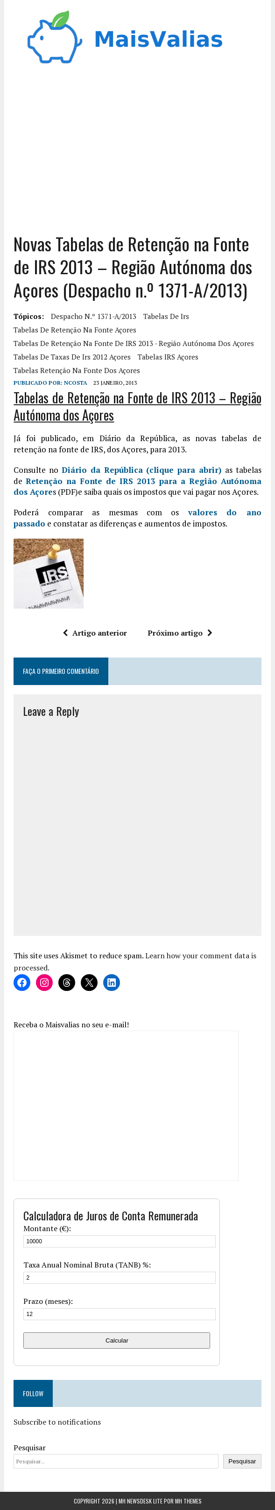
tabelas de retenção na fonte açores (75, 329)
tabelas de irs (166, 316)
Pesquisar (30, 1447)
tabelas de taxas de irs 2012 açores (72, 356)
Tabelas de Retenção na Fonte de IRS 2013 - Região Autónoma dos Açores (134, 343)
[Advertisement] (137, 153)
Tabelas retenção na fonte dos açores (77, 370)
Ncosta (75, 382)
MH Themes (188, 1501)
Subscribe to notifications (57, 1422)
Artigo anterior (95, 633)
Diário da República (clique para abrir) (141, 469)
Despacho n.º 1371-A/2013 (93, 316)
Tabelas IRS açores (168, 356)
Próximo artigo (180, 633)
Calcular (117, 1340)
